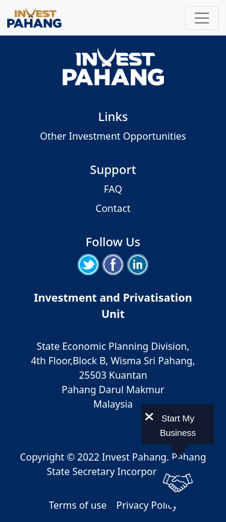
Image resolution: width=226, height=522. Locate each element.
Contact (113, 208)
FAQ (113, 189)
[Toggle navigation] (202, 18)
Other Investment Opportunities (113, 136)
